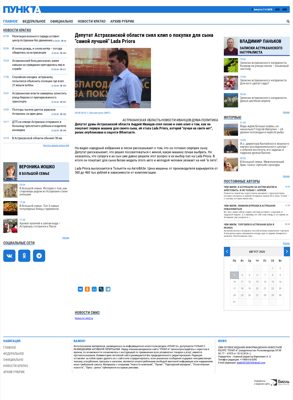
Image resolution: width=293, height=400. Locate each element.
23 (280, 288)
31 (234, 301)
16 (280, 281)
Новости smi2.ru (84, 318)
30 (280, 295)
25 (242, 295)
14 (265, 281)
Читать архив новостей (56, 145)
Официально (61, 21)
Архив (65, 237)
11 (242, 281)
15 (272, 281)
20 (257, 288)
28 (265, 295)
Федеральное (34, 21)
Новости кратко (92, 21)
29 (272, 295)
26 (249, 295)
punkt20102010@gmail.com (251, 362)
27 (257, 295)
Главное (10, 21)
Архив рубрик (122, 21)
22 (272, 288)
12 (249, 281)
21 (265, 288)
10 (234, 281)
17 (234, 288)
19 (249, 288)
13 (257, 281)
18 (242, 288)
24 (234, 295)
